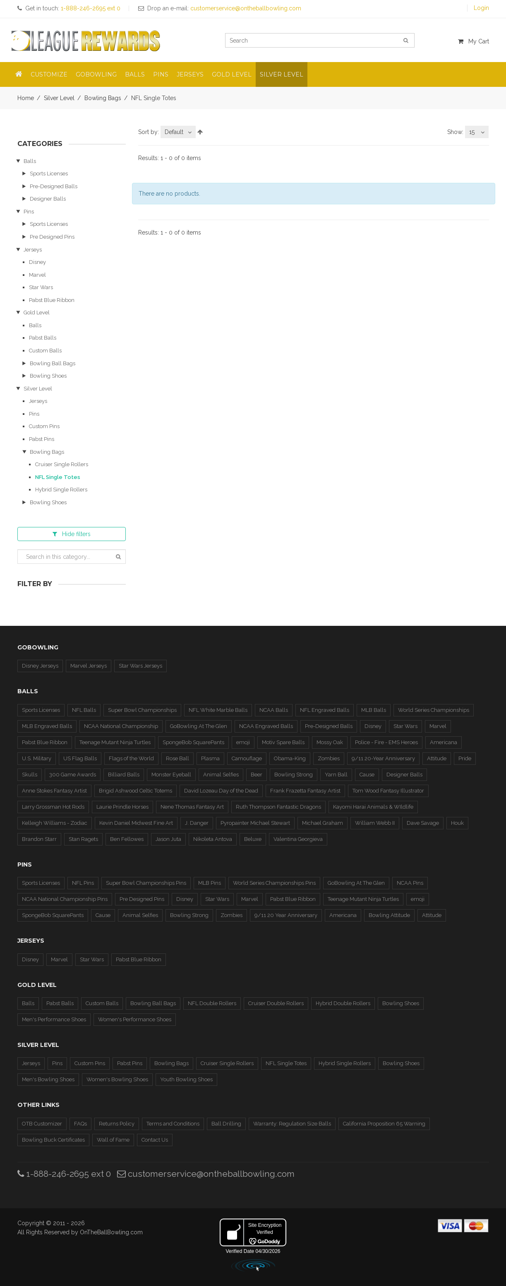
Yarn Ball (336, 774)
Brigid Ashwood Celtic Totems (135, 791)
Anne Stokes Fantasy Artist (54, 791)
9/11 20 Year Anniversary (285, 915)
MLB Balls (373, 710)
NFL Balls (84, 710)
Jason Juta (168, 839)
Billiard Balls (123, 774)
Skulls (29, 774)
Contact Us (154, 1140)
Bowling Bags (102, 98)
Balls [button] (135, 74)
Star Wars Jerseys (140, 666)
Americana (443, 742)
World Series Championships (433, 710)
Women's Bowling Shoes (117, 1079)
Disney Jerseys (40, 666)
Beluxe (252, 839)
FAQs (80, 1124)
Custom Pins (44, 426)
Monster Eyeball (171, 774)
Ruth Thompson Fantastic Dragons (278, 807)
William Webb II (375, 823)
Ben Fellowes (127, 839)
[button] (18, 74)
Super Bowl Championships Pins (146, 883)
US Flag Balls (80, 758)
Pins (29, 211)
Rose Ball (177, 758)
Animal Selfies (221, 774)
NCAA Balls (273, 710)
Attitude (436, 758)
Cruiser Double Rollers (276, 1003)
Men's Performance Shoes (54, 1019)
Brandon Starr (39, 839)
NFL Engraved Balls (324, 710)
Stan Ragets (83, 839)
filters (72, 534)
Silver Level (59, 98)
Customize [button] (49, 74)
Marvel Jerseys (88, 666)
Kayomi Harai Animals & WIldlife (373, 807)
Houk (457, 823)
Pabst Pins (41, 439)
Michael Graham (322, 823)
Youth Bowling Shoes (186, 1079)
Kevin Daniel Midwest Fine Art (136, 823)
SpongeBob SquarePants (193, 742)
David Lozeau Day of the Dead (221, 791)
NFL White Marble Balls (218, 710)
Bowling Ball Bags (52, 363)
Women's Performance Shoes (134, 1019)
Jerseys (33, 250)
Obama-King (290, 758)
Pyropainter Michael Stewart (255, 823)
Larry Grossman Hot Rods (53, 807)
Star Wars (41, 287)
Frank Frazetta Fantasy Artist (305, 791)
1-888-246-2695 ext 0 (64, 1174)
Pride (464, 758)
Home (25, 98)
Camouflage (247, 758)
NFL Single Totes (57, 477)
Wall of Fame (113, 1140)
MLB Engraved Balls (47, 726)
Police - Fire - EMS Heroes (386, 742)
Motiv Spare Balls (283, 742)
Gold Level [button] (232, 74)
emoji (243, 742)
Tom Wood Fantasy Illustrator (388, 791)
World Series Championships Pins (274, 883)
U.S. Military (36, 758)
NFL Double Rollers (212, 1003)
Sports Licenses (49, 173)
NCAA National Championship (121, 726)
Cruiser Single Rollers (61, 464)
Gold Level (37, 312)
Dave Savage (423, 823)
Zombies (329, 758)
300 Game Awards (72, 774)
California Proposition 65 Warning (384, 1124)
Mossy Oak (330, 742)
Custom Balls (45, 350)
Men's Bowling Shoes (48, 1079)
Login (481, 8)
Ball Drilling (226, 1124)
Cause (367, 774)
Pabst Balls (42, 338)
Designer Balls (48, 199)
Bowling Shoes (48, 376)
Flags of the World (131, 758)
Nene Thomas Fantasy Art (192, 807)
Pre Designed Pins (52, 237)
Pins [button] (160, 74)
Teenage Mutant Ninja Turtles (115, 742)
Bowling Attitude (389, 915)
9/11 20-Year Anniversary (383, 758)
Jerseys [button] (190, 74)
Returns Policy (116, 1124)
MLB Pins (209, 883)
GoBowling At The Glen (198, 726)
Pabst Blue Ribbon (51, 300)
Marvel (37, 275)
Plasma (210, 758)
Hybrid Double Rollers (343, 1003)
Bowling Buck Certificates (53, 1140)
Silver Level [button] (281, 74)
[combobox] (178, 132)
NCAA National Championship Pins (65, 899)
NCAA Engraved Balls (266, 726)
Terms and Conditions (172, 1124)
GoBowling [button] (96, 74)
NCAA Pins (410, 883)
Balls (30, 161)
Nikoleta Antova (212, 839)
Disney (37, 262)
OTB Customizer (42, 1124)
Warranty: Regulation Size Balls (292, 1124)
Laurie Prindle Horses (122, 807)
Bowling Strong (293, 774)
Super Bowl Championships (142, 710)
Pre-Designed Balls (53, 186)
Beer (256, 774)
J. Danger (197, 823)
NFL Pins (83, 883)
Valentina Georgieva (298, 839)
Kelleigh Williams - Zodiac (54, 823)
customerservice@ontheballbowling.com (206, 1174)
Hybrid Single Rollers (61, 489)
